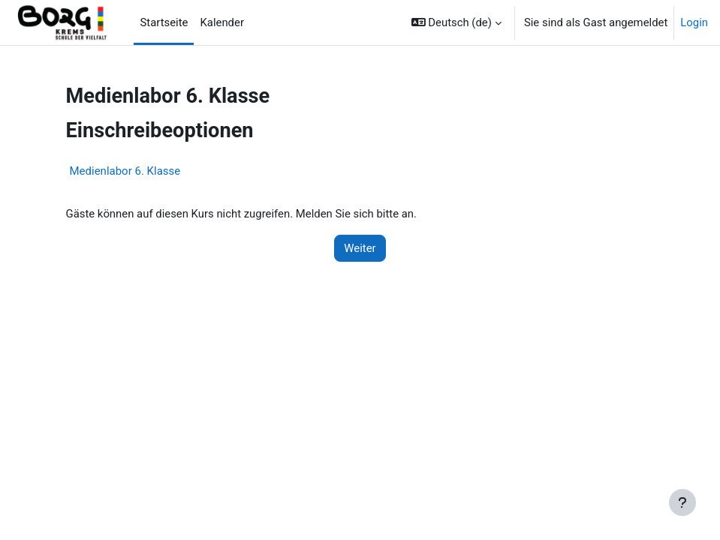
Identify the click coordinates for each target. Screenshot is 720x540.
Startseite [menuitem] (164, 22)
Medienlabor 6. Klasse (125, 171)
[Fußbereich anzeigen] (682, 502)
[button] (456, 22)
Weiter (359, 248)
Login (694, 22)
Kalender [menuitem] (221, 22)
